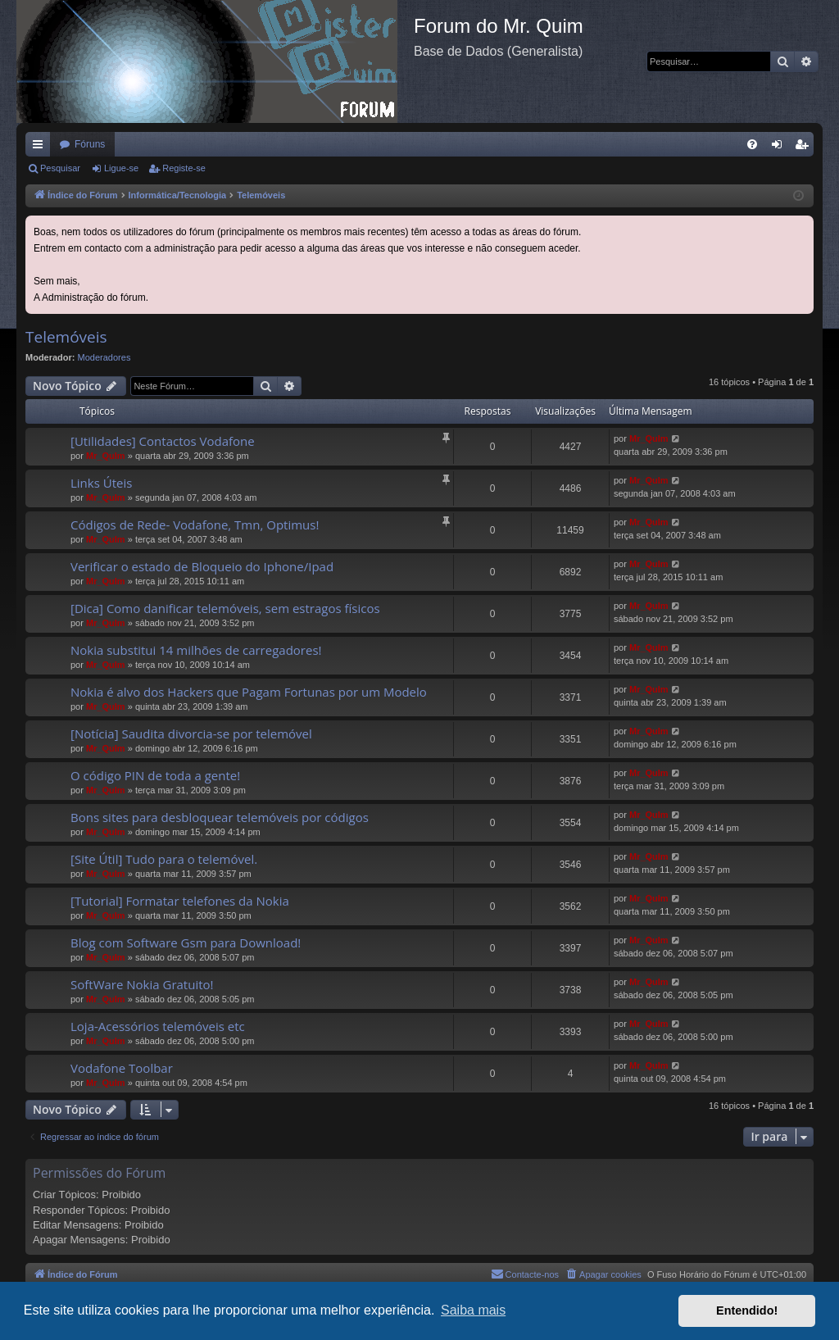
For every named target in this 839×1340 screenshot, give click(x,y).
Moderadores (104, 357)
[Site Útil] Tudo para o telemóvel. (163, 859)
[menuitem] (752, 144)
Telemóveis (66, 336)
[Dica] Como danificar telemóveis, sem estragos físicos (225, 608)
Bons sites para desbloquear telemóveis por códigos (219, 817)
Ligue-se (121, 168)
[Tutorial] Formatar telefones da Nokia (179, 901)
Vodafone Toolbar (121, 1068)
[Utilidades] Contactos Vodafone (162, 441)
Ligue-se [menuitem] (780, 148)
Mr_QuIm (105, 456)
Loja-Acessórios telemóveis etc (157, 1026)
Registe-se (184, 168)
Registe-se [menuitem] (805, 148)
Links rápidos (41, 148)
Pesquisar (60, 168)
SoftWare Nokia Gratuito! (142, 984)
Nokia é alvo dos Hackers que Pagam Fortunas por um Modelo (248, 692)
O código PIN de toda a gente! (155, 775)
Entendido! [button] (747, 1310)
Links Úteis (101, 483)
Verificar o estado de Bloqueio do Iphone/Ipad (201, 566)
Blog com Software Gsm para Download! (185, 942)
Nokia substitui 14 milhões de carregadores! (196, 650)
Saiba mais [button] (473, 1310)
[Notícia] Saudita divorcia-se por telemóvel (191, 733)
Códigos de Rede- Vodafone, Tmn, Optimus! (194, 524)
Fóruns (90, 144)
